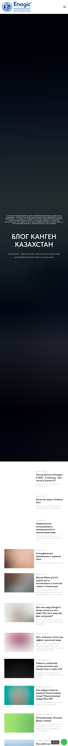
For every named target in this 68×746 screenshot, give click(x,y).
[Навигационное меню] (64, 7)
